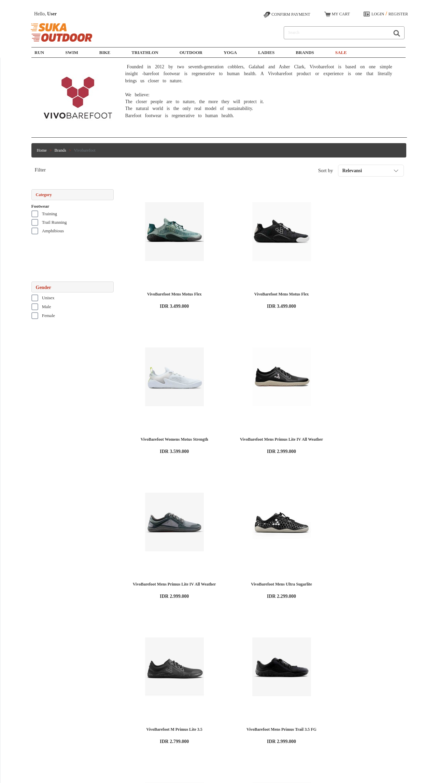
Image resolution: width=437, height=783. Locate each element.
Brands (305, 52)
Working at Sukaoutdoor (99, 709)
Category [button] (44, 194)
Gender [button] (43, 287)
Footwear (40, 206)
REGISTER (398, 14)
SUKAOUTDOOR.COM (250, 774)
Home (42, 150)
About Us (87, 703)
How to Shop (194, 703)
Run (39, 52)
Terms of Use (90, 715)
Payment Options (198, 709)
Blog (83, 727)
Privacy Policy (91, 721)
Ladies (266, 52)
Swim (140, 709)
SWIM (71, 52)
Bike (105, 52)
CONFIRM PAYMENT (287, 14)
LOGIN (377, 14)
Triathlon (144, 52)
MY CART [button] (337, 14)
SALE (341, 52)
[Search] (335, 32)
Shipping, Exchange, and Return (210, 715)
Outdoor (191, 52)
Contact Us (193, 721)
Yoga (230, 52)
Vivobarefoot (84, 150)
